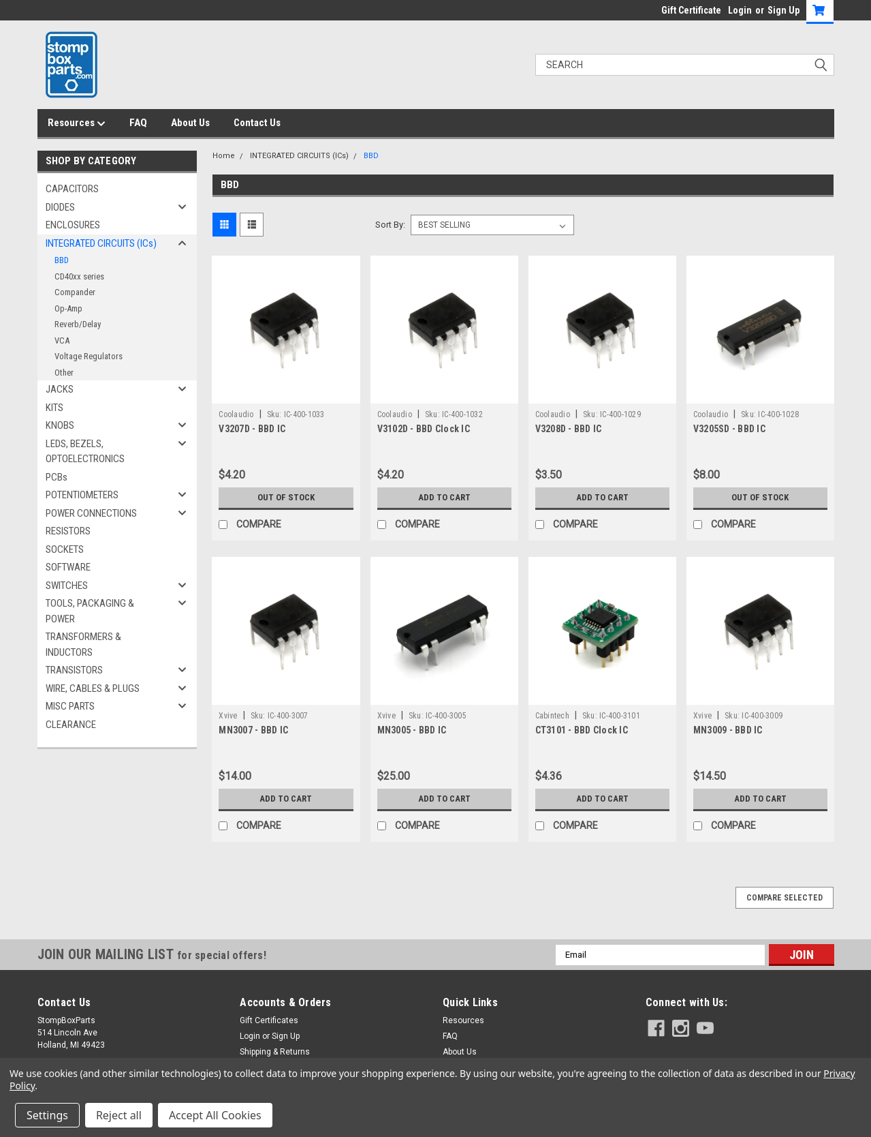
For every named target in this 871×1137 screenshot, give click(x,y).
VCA (61, 340)
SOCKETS (65, 549)
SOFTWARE (68, 567)
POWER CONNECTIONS (91, 513)
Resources (77, 123)
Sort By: (390, 224)
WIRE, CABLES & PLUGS (93, 688)
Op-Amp (68, 308)
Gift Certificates (269, 1020)
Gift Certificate (691, 10)
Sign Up (783, 10)
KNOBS (60, 425)
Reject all (119, 1115)
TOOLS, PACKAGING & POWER (90, 611)
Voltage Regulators (88, 356)
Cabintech (552, 716)
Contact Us (257, 123)
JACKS (60, 389)
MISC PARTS (70, 706)
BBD (61, 260)
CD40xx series (79, 276)
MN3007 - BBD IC (253, 730)
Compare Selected (784, 898)
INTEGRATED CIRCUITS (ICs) (101, 243)
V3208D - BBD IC (568, 428)
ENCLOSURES (73, 225)
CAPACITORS (72, 189)
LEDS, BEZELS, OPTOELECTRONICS (85, 452)
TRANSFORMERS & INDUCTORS (83, 644)
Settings (47, 1115)
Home (223, 155)
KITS (54, 407)
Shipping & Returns (275, 1052)
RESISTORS (68, 531)
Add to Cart (444, 497)
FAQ (138, 123)
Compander (74, 292)
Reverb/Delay (77, 324)
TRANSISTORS (74, 670)
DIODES (60, 207)
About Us (190, 123)
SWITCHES (67, 585)
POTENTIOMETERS (82, 495)
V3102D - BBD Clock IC (423, 428)
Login (740, 10)
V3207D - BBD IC (252, 428)
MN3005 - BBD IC (412, 730)
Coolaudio (236, 414)
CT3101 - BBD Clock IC (581, 730)
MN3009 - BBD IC (728, 730)
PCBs (56, 477)
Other (64, 372)
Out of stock (285, 497)
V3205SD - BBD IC (729, 428)
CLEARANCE (71, 724)
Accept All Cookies (215, 1115)
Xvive (228, 716)
